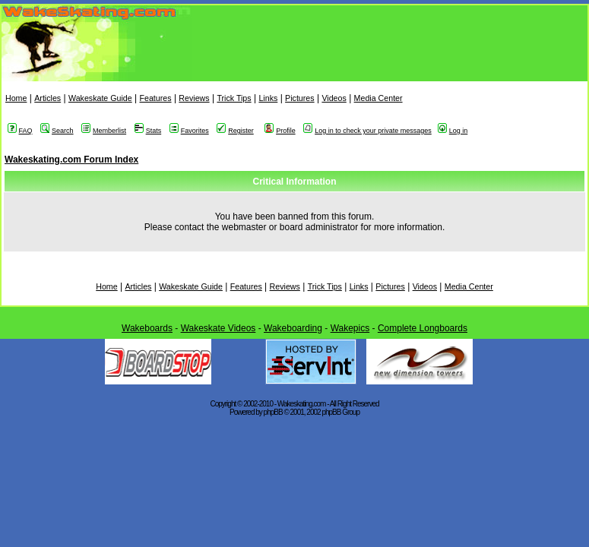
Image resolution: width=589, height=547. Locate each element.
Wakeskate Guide (100, 98)
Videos (333, 98)
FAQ (20, 130)
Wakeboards (147, 328)
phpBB (273, 412)
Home (16, 98)
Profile (280, 130)
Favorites (189, 130)
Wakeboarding (293, 328)
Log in (453, 130)
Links (267, 98)
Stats (148, 130)
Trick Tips (234, 98)
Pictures (300, 98)
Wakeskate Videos (218, 328)
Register (235, 130)
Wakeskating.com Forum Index (71, 159)
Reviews (194, 98)
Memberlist (103, 130)
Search (57, 130)
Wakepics (350, 328)
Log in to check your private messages (367, 130)
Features (155, 98)
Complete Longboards (422, 328)
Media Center (378, 98)
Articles (47, 98)
